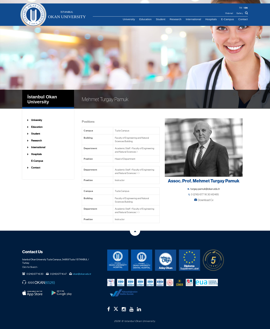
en (246, 8)
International (193, 19)
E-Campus (227, 19)
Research (175, 19)
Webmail (229, 13)
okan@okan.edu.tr (82, 273)
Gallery (239, 13)
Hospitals (211, 19)
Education (145, 19)
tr (240, 8)
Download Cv (205, 199)
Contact (243, 19)
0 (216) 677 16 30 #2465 (205, 193)
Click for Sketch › (30, 266)
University (129, 19)
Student (160, 19)
